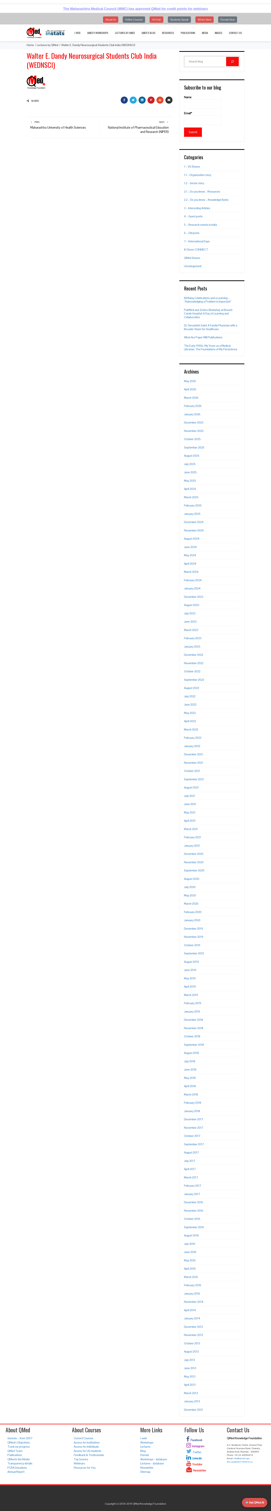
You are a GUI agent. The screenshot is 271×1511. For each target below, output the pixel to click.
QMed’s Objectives (18, 1442)
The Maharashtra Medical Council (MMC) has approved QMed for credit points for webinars (135, 9)
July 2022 (189, 696)
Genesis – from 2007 (19, 1438)
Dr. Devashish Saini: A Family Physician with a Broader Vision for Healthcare (210, 327)
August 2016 (191, 1235)
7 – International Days (197, 241)
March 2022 (191, 729)
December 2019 (193, 928)
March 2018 (191, 1094)
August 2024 (191, 538)
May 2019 (190, 978)
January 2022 (192, 746)
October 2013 (192, 1343)
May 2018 (190, 1078)
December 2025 (193, 422)
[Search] (232, 61)
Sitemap (145, 1472)
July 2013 (189, 1360)
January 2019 (192, 1011)
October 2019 (192, 945)
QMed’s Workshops (97, 33)
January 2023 (192, 646)
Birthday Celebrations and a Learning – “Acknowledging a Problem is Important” (207, 299)
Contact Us (235, 33)
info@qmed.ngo (241, 1458)
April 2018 (190, 1086)
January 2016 (192, 1293)
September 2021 (194, 779)
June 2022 (190, 704)
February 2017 (192, 1185)
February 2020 (193, 912)
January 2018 (192, 1111)
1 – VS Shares (192, 166)
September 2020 (194, 870)
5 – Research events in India (200, 224)
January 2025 (192, 514)
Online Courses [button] (134, 19)
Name (203, 102)
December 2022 (193, 655)
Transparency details (19, 1463)
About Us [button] (110, 19)
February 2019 (192, 1003)
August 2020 (191, 879)
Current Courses (83, 1438)
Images (218, 33)
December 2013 (193, 1327)
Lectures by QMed (125, 33)
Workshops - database (153, 1459)
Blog (143, 1451)
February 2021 (192, 837)
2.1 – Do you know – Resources (202, 191)
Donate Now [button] (228, 19)
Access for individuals (86, 1446)
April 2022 (190, 721)
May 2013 (189, 1376)
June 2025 (190, 472)
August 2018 (191, 1053)
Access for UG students (87, 1451)
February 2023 (192, 638)
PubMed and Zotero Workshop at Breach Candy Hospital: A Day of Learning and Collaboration (208, 313)
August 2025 (191, 455)
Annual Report (15, 1472)
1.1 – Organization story (197, 175)
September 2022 (194, 679)
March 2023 (191, 630)
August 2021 (191, 787)
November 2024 (194, 530)
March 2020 (191, 903)
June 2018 (190, 1069)
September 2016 (194, 1227)
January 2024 (192, 588)
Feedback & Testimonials (89, 1455)
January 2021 (192, 845)
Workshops (146, 1442)
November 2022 (193, 663)
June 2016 (190, 1252)
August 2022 (191, 688)
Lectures (145, 1446)
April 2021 (190, 820)
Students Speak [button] (179, 19)
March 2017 (191, 1177)
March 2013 (191, 1393)
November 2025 (194, 431)
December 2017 (193, 1119)
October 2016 (192, 1219)
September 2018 (194, 1044)
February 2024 (193, 580)
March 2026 (191, 397)
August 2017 (191, 1152)
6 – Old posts (191, 233)
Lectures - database (152, 1463)
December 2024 (194, 522)
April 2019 (190, 986)
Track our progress (18, 1446)
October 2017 (192, 1136)
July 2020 (190, 887)
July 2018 (189, 1061)
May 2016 (190, 1260)
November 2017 (193, 1127)
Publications (188, 33)
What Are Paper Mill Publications (203, 337)
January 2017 (192, 1194)
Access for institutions (87, 1442)
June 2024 (190, 547)
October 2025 (192, 439)
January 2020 (192, 920)
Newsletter (146, 1467)
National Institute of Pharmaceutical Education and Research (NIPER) (136, 127)
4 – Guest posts (193, 216)
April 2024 (190, 563)
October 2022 (192, 671)
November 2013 (193, 1335)
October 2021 (192, 771)
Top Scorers (81, 1459)
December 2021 (193, 754)
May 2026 (190, 381)
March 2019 (191, 995)
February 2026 (193, 406)
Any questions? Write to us (240, 1461)
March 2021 (191, 829)
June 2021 (190, 804)
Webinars (79, 1463)
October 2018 (192, 1036)
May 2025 (190, 480)
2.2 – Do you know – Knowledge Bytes (206, 200)
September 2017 (194, 1144)
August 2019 (191, 962)
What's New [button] (204, 19)
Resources (168, 33)
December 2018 (193, 1020)
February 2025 (193, 505)
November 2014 (193, 1302)
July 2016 (189, 1244)
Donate (144, 1455)
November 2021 (193, 762)
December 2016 (193, 1202)
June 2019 (190, 970)
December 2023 (193, 597)
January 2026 (192, 414)
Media (205, 33)
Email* (203, 118)
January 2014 (192, 1318)
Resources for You (85, 1467)
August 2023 (191, 605)
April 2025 (190, 489)
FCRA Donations (17, 1467)
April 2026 (190, 389)
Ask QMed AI (254, 1502)
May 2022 (190, 713)
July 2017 (189, 1161)
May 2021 (189, 812)
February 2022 (192, 737)
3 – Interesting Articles (197, 208)
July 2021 (189, 796)
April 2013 (190, 1384)
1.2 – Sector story (194, 183)
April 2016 (190, 1268)
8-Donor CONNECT (196, 249)
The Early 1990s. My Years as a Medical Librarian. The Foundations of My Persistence (210, 347)
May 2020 (190, 895)
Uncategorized (192, 266)
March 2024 (191, 572)
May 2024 (190, 555)
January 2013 (192, 1401)
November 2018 (193, 1028)
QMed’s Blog (148, 33)
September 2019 (194, 953)
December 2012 (193, 1409)
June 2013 (190, 1368)
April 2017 (190, 1169)
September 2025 (194, 447)
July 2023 (189, 613)
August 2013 (191, 1351)
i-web (77, 33)
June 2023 (190, 621)
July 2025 (190, 464)
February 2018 (192, 1102)
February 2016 (192, 1285)
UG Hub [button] (156, 19)
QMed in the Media (18, 1459)
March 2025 (191, 497)
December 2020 (193, 854)
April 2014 (190, 1310)
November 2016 (193, 1210)
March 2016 (191, 1277)
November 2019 (193, 937)
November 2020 (194, 862)
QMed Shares (192, 258)
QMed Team (15, 1451)
